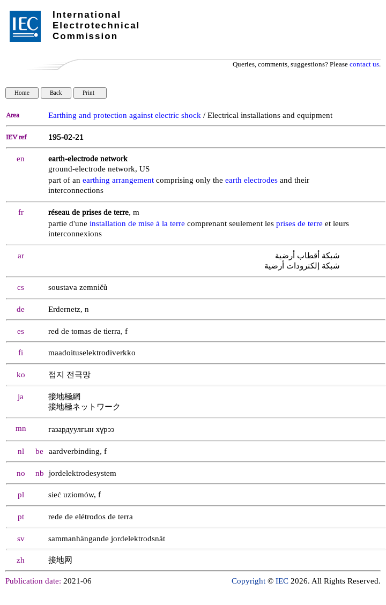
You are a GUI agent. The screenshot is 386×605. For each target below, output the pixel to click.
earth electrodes (251, 180)
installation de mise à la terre (137, 224)
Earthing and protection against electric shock (124, 115)
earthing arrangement (118, 180)
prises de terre (299, 224)
